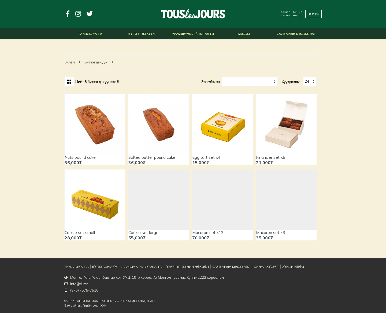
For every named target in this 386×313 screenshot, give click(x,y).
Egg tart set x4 (206, 157)
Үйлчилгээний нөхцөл (182, 267)
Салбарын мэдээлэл (224, 267)
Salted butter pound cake (151, 157)
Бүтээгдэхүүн (95, 62)
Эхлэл (69, 62)
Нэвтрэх (314, 14)
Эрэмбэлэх (210, 82)
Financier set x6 (270, 157)
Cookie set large (143, 232)
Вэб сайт (70, 305)
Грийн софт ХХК (94, 305)
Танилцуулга (75, 267)
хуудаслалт (292, 82)
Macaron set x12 (208, 232)
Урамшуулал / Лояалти (139, 267)
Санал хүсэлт (286, 13)
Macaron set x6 (270, 232)
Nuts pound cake (80, 157)
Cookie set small (80, 232)
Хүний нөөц (298, 13)
